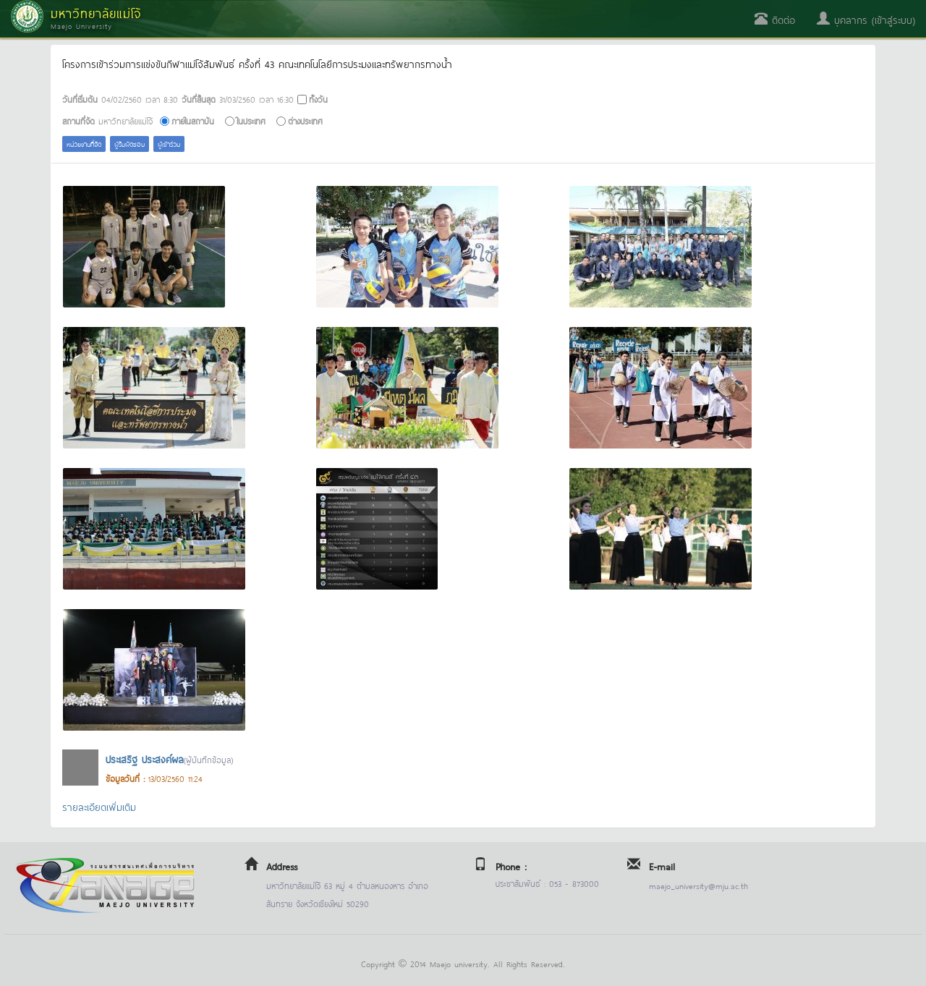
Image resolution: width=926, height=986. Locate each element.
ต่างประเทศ (305, 120)
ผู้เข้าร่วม (169, 143)
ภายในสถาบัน (192, 120)
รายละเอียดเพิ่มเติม (99, 806)
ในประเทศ (251, 120)
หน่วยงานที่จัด (84, 143)
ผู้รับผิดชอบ (129, 143)
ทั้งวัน (318, 99)
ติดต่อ (775, 19)
